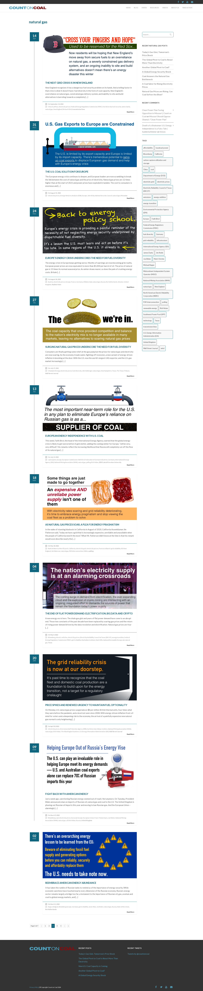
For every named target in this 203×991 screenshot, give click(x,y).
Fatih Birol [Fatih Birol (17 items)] (156, 219)
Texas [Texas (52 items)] (157, 321)
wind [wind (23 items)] (162, 348)
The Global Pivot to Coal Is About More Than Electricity (98, 960)
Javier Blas (92, 907)
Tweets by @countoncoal (138, 954)
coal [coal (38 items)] (152, 169)
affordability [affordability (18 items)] (148, 148)
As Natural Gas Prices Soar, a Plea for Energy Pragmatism (82, 524)
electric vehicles (61, 637)
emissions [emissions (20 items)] (147, 197)
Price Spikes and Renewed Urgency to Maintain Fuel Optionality (86, 705)
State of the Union (123, 907)
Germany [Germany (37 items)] (159, 234)
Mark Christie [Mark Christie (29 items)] (159, 259)
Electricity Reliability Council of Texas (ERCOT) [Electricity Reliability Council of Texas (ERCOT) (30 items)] (157, 189)
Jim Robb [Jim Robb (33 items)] (159, 253)
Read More (130, 112)
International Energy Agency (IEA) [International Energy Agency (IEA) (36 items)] (156, 247)
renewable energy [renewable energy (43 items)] (150, 308)
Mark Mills (99, 640)
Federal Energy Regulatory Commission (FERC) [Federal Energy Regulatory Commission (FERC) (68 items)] (153, 226)
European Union (88, 818)
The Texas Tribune (123, 371)
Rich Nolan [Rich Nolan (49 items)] (164, 308)
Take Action (187, 8)
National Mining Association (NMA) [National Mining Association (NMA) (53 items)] (156, 280)
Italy (90, 282)
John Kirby (90, 195)
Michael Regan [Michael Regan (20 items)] (148, 265)
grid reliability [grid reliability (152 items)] (148, 240)
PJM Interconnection (76, 551)
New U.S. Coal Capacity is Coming (93, 966)
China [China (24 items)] (145, 169)
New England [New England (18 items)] (160, 287)
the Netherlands (111, 282)
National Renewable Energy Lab (113, 640)
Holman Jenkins (102, 729)
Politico (86, 551)
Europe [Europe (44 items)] (146, 219)
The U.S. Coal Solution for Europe (66, 171)
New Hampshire (106, 371)
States (144, 8)
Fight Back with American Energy (66, 793)
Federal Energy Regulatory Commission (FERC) (86, 107)
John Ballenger (87, 371)
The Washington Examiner (70, 731)
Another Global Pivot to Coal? (155, 67)
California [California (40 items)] (158, 154)
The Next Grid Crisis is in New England (69, 82)
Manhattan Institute (88, 640)
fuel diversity (107, 107)
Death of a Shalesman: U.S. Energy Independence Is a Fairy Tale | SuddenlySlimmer (157, 128)
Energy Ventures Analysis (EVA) (71, 195)
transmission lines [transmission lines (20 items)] (150, 327)
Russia (103, 282)
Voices (163, 132)
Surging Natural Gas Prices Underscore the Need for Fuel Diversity (88, 346)
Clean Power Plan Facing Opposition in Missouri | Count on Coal (156, 113)
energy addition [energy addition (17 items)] (160, 197)
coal (57, 818)
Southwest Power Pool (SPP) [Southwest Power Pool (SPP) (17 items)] (154, 314)
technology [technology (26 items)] (147, 321)
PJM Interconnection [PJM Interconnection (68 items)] (151, 302)
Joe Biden (111, 818)
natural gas (49, 109)
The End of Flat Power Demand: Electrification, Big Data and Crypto (89, 613)
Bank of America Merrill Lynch (58, 548)
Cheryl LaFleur (53, 107)
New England (57, 109)
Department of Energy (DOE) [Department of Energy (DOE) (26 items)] (154, 176)
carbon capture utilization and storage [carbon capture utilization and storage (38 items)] (154, 161)
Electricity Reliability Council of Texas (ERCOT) (95, 637)
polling (88, 462)
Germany (79, 282)
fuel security (116, 107)
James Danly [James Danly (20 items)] (148, 253)
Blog (136, 8)
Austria (50, 282)
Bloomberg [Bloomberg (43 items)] (147, 154)
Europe (84, 195)
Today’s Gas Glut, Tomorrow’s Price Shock (97, 954)
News (128, 8)
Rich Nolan (94, 462)
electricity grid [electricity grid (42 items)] (148, 182)
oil (67, 820)
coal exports (52, 460)
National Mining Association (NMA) (66, 462)
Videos (165, 8)
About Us (175, 8)
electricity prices (64, 107)
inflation (86, 282)
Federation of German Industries (96, 460)
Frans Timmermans (101, 818)
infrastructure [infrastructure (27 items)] (162, 240)
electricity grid (81, 548)
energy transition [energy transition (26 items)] (149, 203)
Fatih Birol (81, 460)
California (72, 548)
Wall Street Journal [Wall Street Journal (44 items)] (150, 348)
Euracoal (74, 818)
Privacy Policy (34, 987)
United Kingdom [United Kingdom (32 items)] (149, 342)
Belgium (55, 907)
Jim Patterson (55, 551)
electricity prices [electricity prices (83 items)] (163, 182)
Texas (114, 371)
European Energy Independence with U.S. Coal (74, 435)
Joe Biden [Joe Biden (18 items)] (147, 259)
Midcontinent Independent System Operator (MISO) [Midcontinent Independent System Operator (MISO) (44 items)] (156, 272)
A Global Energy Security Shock (156, 72)
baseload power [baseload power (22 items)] (162, 148)
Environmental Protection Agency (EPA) (73, 729)
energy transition (118, 637)
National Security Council (103, 195)
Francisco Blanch (105, 548)
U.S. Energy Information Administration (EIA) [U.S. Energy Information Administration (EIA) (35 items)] (152, 334)
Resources (154, 8)
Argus (50, 907)
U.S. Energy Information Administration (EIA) (94, 731)
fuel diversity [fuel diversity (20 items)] (148, 234)
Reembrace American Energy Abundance (70, 882)
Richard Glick (67, 109)
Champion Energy (54, 371)
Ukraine (120, 282)
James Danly (126, 107)
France (73, 282)
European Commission (69, 460)
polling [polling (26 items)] (164, 302)
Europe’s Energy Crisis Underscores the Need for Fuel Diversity (85, 258)
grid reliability (115, 548)
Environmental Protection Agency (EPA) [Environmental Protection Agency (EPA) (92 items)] (156, 211)
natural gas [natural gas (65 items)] (147, 287)
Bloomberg (51, 637)
